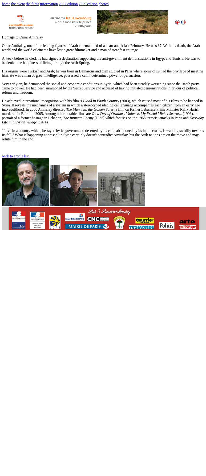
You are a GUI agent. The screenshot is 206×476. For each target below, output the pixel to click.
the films (32, 4)
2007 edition (68, 4)
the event (18, 4)
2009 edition (88, 4)
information (49, 4)
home (6, 4)
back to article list (15, 156)
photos (104, 4)
